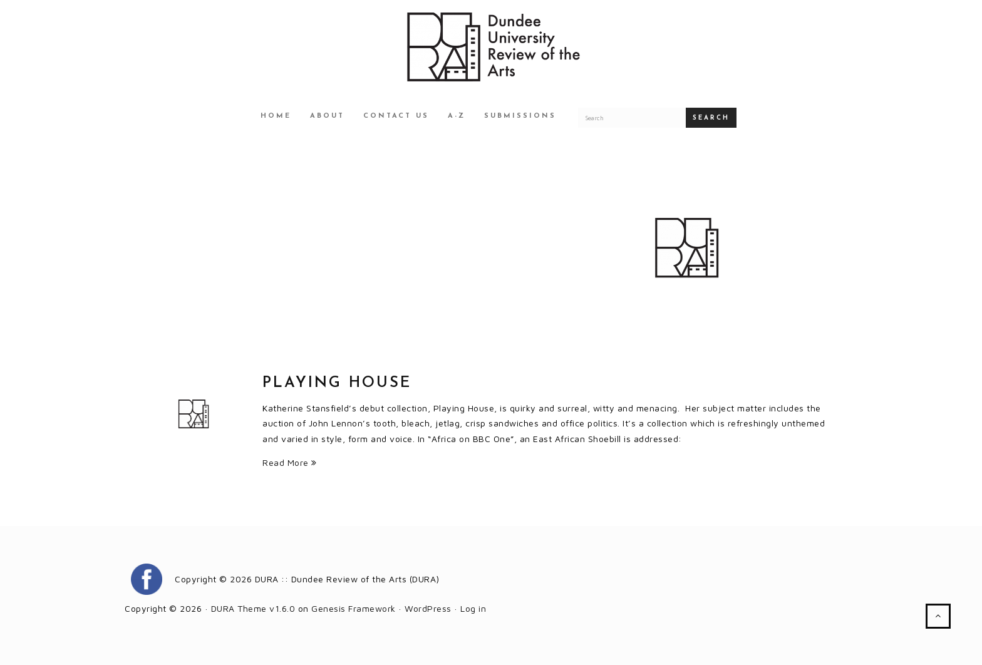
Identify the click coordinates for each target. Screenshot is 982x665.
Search (711, 118)
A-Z (456, 116)
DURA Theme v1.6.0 (253, 608)
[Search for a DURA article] (632, 118)
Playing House (336, 383)
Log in (473, 608)
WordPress (428, 608)
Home (276, 116)
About (327, 116)
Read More (289, 462)
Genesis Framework (353, 608)
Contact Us (396, 116)
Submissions (520, 116)
